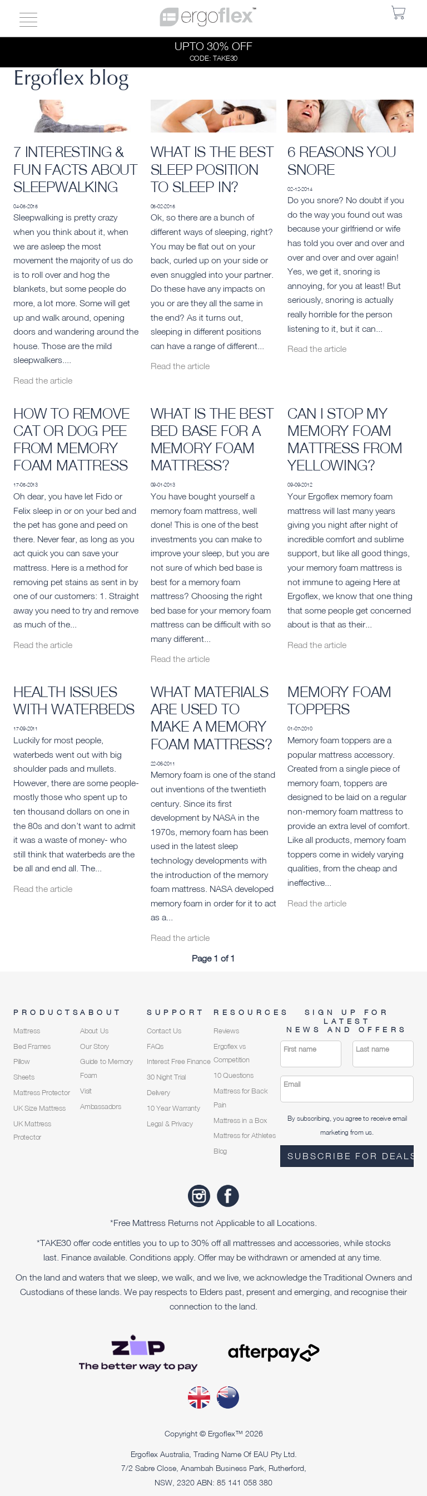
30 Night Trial (166, 1077)
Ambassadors (100, 1106)
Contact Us (164, 1031)
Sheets (23, 1077)
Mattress (26, 1031)
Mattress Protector (41, 1092)
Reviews (226, 1031)
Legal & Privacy (170, 1124)
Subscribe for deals (350, 1155)
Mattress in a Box (240, 1120)
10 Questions (234, 1075)
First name (300, 1049)
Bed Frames (32, 1046)
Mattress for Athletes (245, 1135)
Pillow (21, 1061)
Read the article (42, 380)
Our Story (94, 1046)
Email (292, 1084)
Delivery (158, 1092)
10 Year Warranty (173, 1108)
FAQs (155, 1046)
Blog (220, 1151)
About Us (94, 1031)
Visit (86, 1091)
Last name (372, 1049)
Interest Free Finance (179, 1061)
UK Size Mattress (39, 1108)
